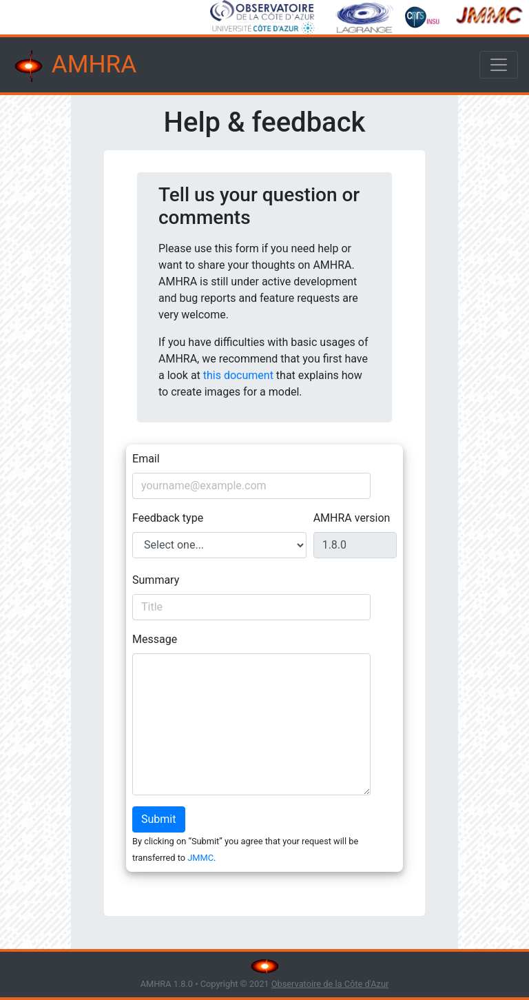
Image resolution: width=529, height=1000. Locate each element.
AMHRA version (352, 517)
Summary (155, 579)
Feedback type (167, 517)
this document (238, 375)
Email (146, 458)
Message (154, 639)
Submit (158, 819)
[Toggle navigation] (498, 65)
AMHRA (73, 66)
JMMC (200, 858)
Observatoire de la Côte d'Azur (330, 984)
